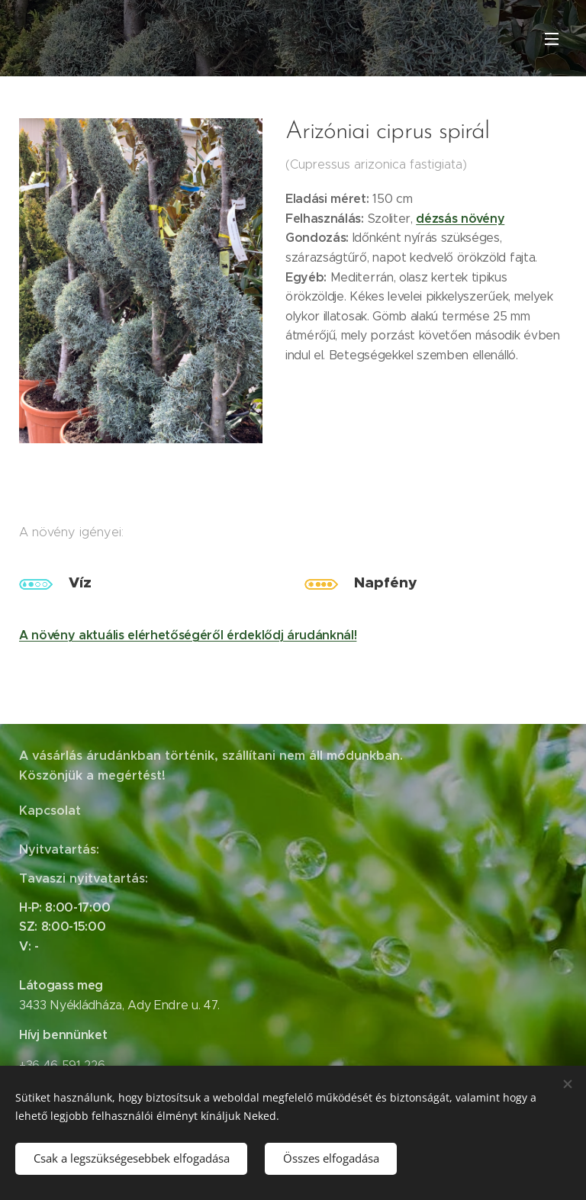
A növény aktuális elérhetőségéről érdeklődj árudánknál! (187, 634)
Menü (552, 39)
